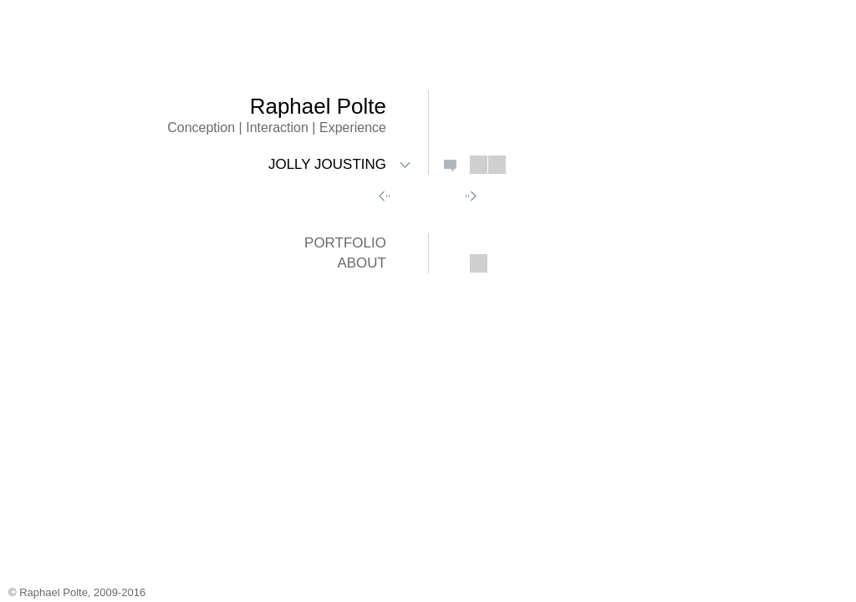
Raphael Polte (318, 106)
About (361, 263)
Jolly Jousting (327, 164)
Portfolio (345, 243)
